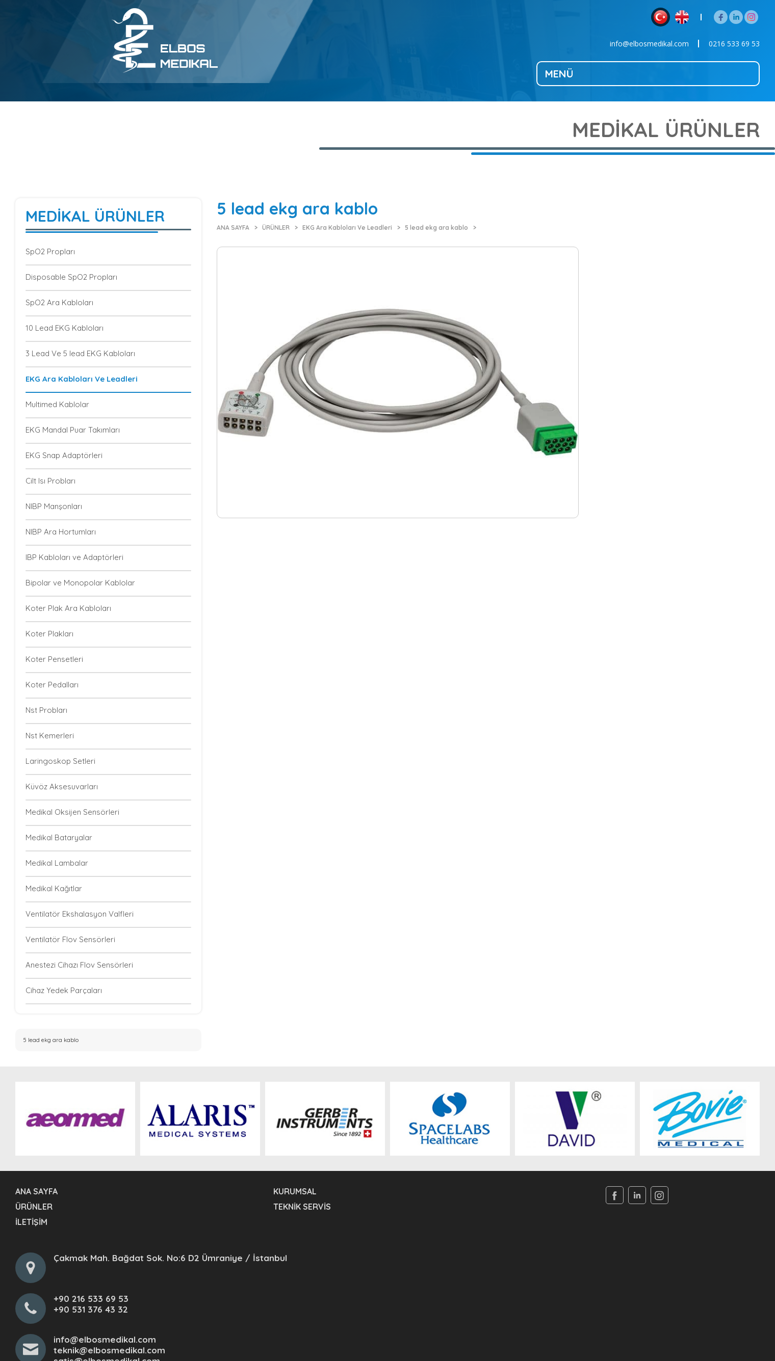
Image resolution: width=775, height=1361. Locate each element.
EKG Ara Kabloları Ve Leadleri (347, 227)
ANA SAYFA (233, 227)
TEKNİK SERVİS (302, 1207)
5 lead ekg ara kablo (436, 227)
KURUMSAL (295, 1191)
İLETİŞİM (31, 1222)
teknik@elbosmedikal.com (109, 1350)
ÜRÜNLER (276, 227)
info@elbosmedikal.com (649, 43)
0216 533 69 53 (734, 43)
